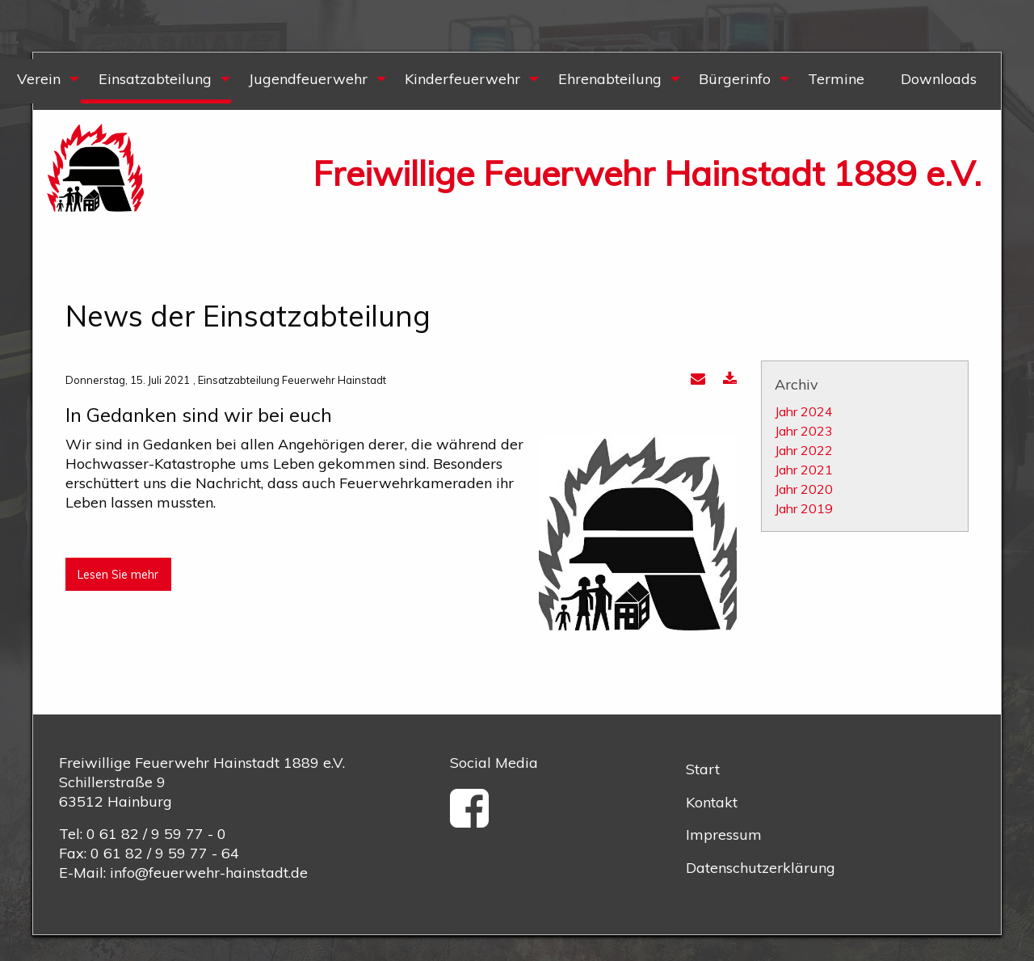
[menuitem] (155, 81)
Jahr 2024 (804, 411)
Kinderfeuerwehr (462, 79)
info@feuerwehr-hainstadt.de (209, 872)
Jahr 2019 (804, 508)
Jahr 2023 (804, 431)
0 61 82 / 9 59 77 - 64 (164, 853)
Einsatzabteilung (155, 79)
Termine (836, 79)
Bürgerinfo (735, 79)
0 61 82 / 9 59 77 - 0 (156, 833)
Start (703, 769)
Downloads (939, 79)
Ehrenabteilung (610, 79)
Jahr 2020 (804, 489)
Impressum (724, 834)
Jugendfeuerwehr (308, 79)
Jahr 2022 (804, 450)
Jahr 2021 (804, 470)
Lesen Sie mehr (118, 574)
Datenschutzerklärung (760, 867)
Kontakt (712, 802)
